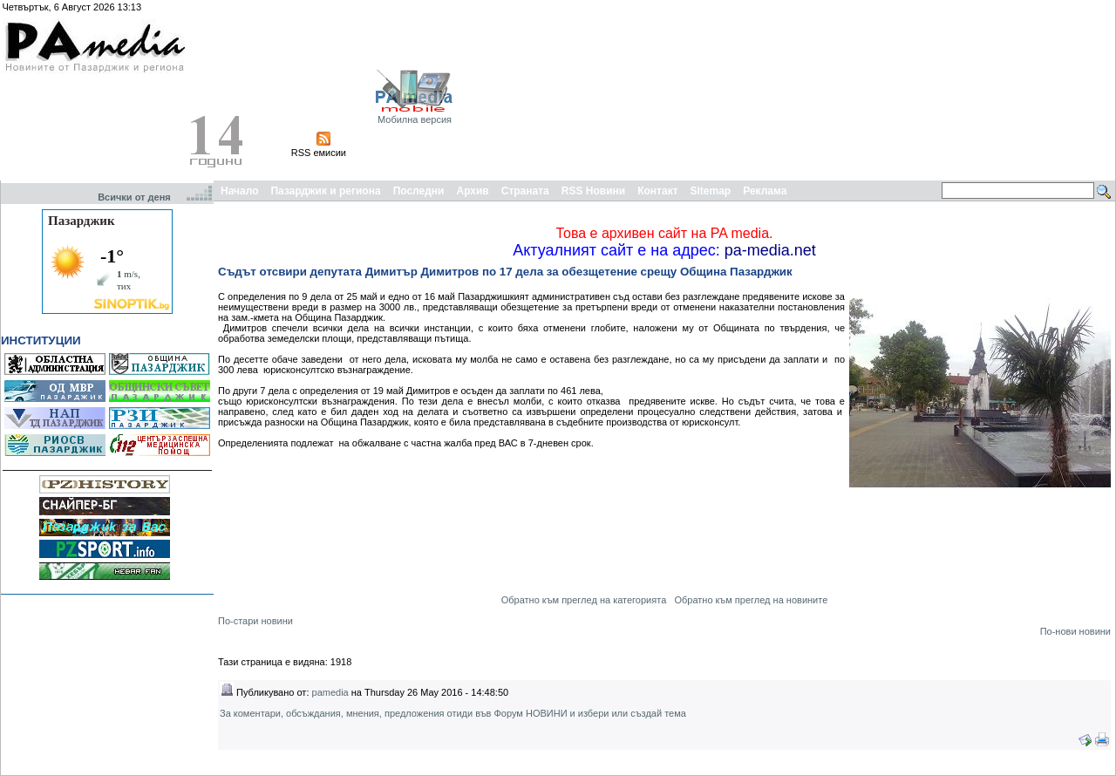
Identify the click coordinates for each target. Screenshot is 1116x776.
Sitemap (711, 191)
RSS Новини (593, 191)
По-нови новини (1075, 631)
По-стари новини (255, 621)
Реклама (764, 191)
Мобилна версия (415, 119)
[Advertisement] (1017, 90)
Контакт (657, 191)
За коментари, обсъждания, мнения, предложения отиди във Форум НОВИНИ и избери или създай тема (453, 713)
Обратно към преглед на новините (750, 600)
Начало (239, 191)
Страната (525, 191)
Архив (472, 191)
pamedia (330, 692)
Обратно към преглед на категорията (584, 600)
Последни (419, 191)
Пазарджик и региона (325, 191)
